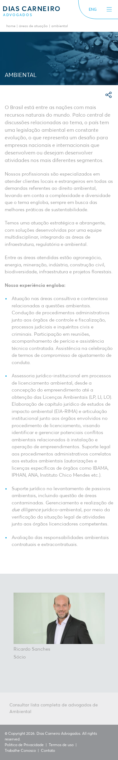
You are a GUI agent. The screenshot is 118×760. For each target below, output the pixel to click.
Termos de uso (61, 745)
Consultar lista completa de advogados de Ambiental (53, 708)
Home (10, 26)
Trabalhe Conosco (20, 751)
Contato (48, 751)
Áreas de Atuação (33, 26)
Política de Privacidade (24, 745)
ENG (93, 10)
